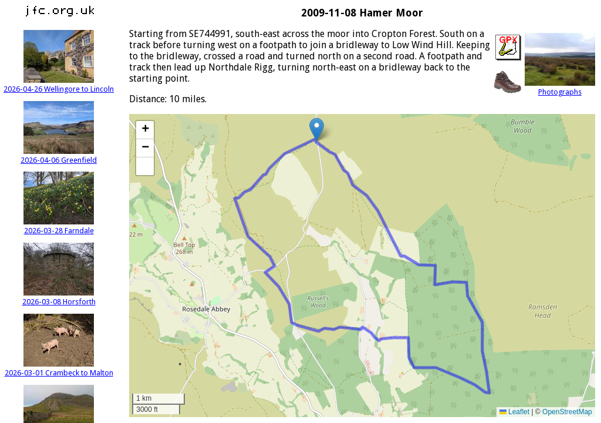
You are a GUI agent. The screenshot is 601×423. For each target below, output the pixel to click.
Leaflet (514, 412)
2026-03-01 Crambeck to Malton (59, 368)
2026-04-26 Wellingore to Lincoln (59, 84)
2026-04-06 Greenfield (59, 155)
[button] (316, 130)
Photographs (560, 87)
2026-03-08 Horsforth (59, 297)
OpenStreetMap (567, 412)
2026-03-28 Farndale (58, 226)
